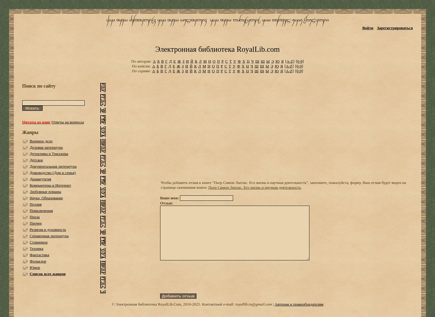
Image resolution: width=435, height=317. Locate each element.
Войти (367, 28)
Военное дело (41, 141)
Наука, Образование (46, 198)
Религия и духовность (48, 229)
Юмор (35, 267)
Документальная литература (53, 166)
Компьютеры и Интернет (50, 185)
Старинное (39, 242)
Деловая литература (46, 147)
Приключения (41, 210)
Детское (36, 160)
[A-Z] (289, 61)
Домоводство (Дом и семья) (53, 172)
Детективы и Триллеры (49, 153)
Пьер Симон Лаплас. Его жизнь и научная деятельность (254, 187)
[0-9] (300, 61)
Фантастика (39, 255)
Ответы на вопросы (68, 122)
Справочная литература (49, 236)
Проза (35, 217)
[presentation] (205, 288)
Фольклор (38, 261)
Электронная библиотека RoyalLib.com (217, 49)
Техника (36, 248)
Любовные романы (45, 191)
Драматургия (40, 179)
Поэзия (36, 204)
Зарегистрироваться (395, 28)
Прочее (36, 223)
